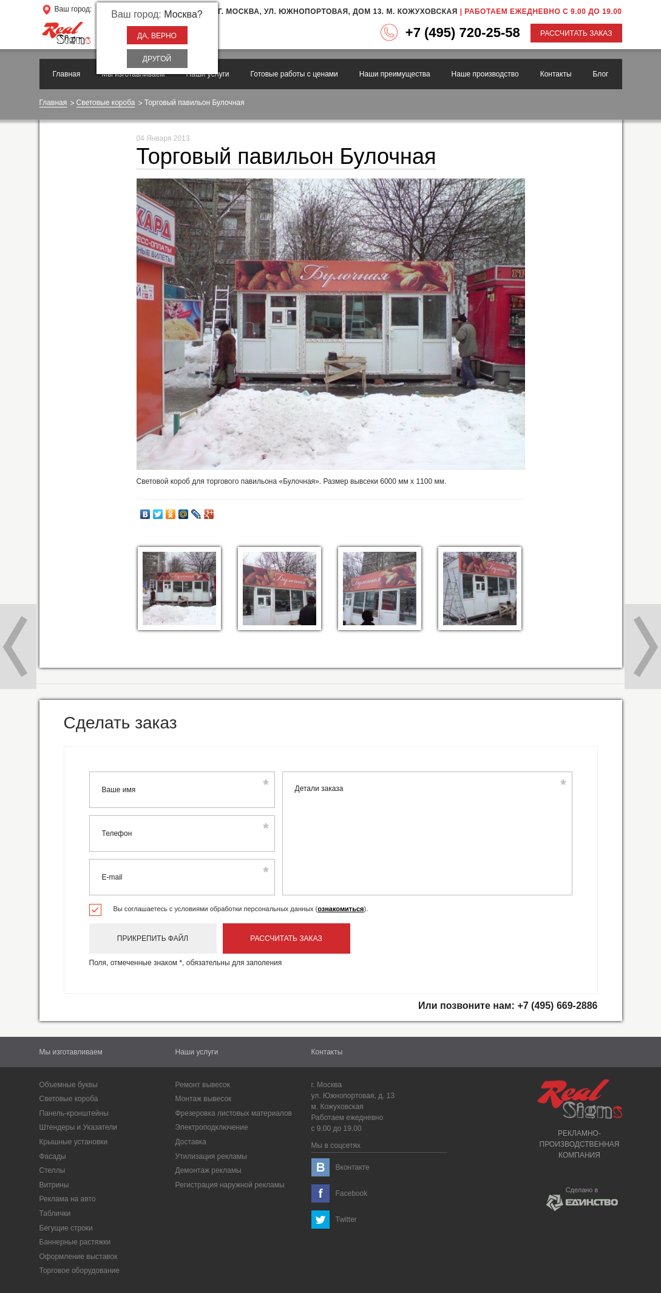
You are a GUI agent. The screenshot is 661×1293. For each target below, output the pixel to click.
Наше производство (485, 74)
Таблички (55, 1213)
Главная (67, 74)
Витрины (54, 1185)
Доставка (191, 1142)
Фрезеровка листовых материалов (234, 1113)
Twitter (346, 1219)
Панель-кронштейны (74, 1113)
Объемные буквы (68, 1085)
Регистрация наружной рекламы (230, 1185)
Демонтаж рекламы (208, 1170)
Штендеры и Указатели (78, 1127)
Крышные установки (73, 1142)
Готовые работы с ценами (294, 74)
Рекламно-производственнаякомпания (579, 1119)
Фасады (52, 1156)
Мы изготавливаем (132, 74)
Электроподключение (211, 1127)
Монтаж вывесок (203, 1098)
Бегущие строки (66, 1228)
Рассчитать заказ (576, 33)
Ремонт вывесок (203, 1085)
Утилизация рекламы (211, 1156)
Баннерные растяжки (75, 1242)
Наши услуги (207, 74)
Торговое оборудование (79, 1270)
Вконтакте (353, 1167)
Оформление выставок (78, 1256)
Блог (601, 74)
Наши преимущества (394, 74)
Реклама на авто (67, 1199)
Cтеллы (52, 1170)
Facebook (352, 1193)
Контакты (556, 74)
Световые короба (105, 102)
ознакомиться (340, 908)
